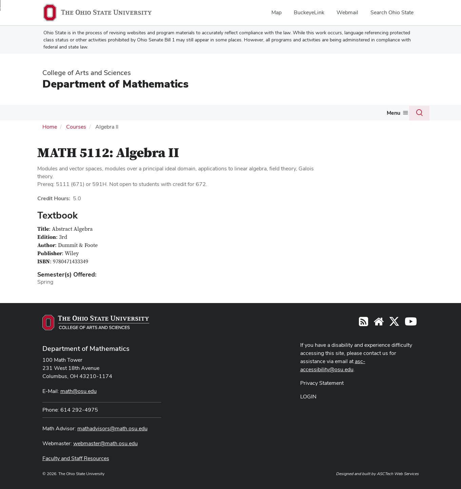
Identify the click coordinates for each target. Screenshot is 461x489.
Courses (98, 112)
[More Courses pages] (111, 114)
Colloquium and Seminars (329, 112)
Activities (273, 112)
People (72, 112)
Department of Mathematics (115, 84)
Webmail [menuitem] (347, 12)
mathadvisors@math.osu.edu (112, 427)
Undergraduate (140, 112)
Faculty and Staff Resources (75, 457)
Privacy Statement (322, 382)
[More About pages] (53, 114)
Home (49, 126)
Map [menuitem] (276, 12)
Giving (381, 112)
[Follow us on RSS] (363, 322)
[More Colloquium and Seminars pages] (363, 114)
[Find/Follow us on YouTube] (378, 322)
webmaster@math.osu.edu (105, 442)
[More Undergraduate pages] (160, 114)
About (42, 112)
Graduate (182, 112)
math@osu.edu (78, 390)
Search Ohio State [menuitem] (392, 12)
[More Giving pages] (392, 114)
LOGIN (308, 395)
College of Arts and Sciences (86, 72)
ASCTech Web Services (398, 473)
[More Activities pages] (287, 114)
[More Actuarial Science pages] (251, 114)
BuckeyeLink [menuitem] (309, 12)
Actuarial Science (228, 112)
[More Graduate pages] (196, 114)
